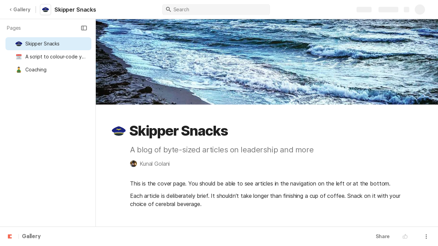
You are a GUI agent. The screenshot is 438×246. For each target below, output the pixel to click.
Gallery (19, 9)
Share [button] (383, 236)
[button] (84, 28)
